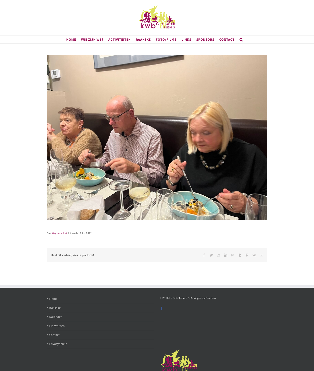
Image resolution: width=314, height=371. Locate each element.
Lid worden (57, 326)
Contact (54, 335)
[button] (241, 39)
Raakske (55, 308)
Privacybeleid (58, 344)
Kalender (55, 317)
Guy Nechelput (59, 233)
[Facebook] (161, 308)
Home (53, 299)
